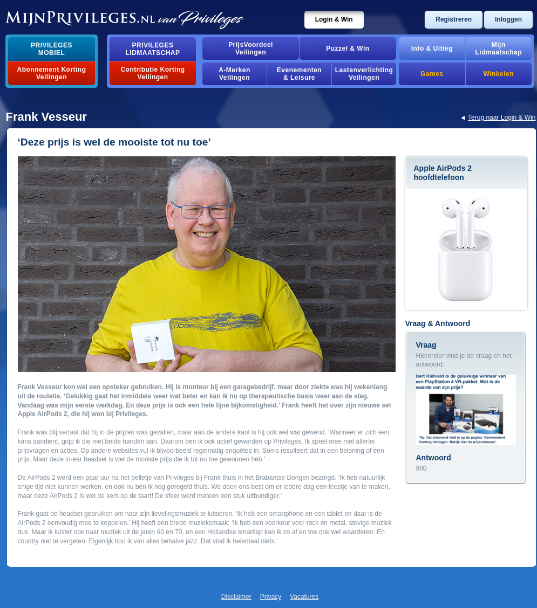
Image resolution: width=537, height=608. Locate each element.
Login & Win (334, 19)
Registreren (454, 19)
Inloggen (508, 19)
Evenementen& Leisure (299, 73)
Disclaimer (236, 596)
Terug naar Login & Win (501, 117)
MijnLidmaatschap (498, 48)
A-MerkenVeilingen (234, 73)
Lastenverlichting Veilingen (364, 73)
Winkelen (499, 74)
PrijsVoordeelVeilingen (250, 48)
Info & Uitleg (432, 48)
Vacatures (304, 596)
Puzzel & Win (347, 48)
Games (431, 74)
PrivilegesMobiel (51, 49)
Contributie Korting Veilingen (152, 73)
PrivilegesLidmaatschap (153, 49)
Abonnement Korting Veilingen (51, 73)
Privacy (270, 596)
